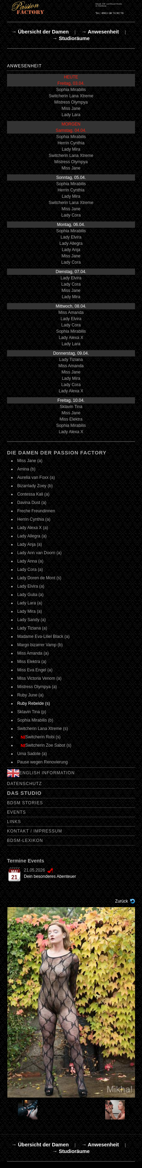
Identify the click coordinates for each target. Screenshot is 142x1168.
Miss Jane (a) (29, 460)
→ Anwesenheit (100, 32)
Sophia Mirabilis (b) (35, 720)
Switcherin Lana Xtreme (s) (42, 728)
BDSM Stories (25, 802)
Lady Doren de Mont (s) (39, 577)
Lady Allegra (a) (32, 536)
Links (14, 821)
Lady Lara (71, 114)
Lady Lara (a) (29, 603)
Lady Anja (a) (29, 544)
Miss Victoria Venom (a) (39, 678)
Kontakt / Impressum (34, 831)
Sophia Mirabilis (71, 89)
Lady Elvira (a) (30, 586)
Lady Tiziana (71, 359)
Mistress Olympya (71, 102)
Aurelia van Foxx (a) (36, 477)
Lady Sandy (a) (31, 619)
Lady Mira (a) (29, 611)
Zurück (121, 901)
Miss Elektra (71, 419)
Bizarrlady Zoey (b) (35, 485)
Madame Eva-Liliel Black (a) (43, 636)
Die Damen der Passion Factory (57, 452)
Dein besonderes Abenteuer (50, 876)
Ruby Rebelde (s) (33, 703)
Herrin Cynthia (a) (33, 519)
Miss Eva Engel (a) (35, 670)
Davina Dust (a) (31, 502)
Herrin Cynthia (71, 143)
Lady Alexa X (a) (32, 527)
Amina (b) (26, 469)
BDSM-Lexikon (25, 840)
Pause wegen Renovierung (42, 762)
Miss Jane (70, 108)
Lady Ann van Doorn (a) (39, 552)
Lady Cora (71, 215)
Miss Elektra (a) (31, 661)
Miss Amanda (70, 312)
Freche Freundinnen (36, 510)
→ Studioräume (70, 38)
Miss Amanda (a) (33, 653)
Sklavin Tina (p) (31, 711)
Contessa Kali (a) (33, 494)
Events (16, 812)
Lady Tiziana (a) (32, 628)
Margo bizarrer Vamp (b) (40, 644)
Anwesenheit (24, 65)
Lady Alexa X (71, 337)
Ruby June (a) (30, 695)
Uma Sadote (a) (32, 753)
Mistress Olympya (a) (37, 686)
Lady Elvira (71, 237)
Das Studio (24, 793)
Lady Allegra (70, 243)
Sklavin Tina (71, 406)
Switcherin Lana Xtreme (71, 95)
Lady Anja (71, 249)
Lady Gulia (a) (30, 594)
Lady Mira (71, 149)
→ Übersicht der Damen (40, 32)
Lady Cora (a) (30, 569)
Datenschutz (24, 783)
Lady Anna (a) (30, 561)
